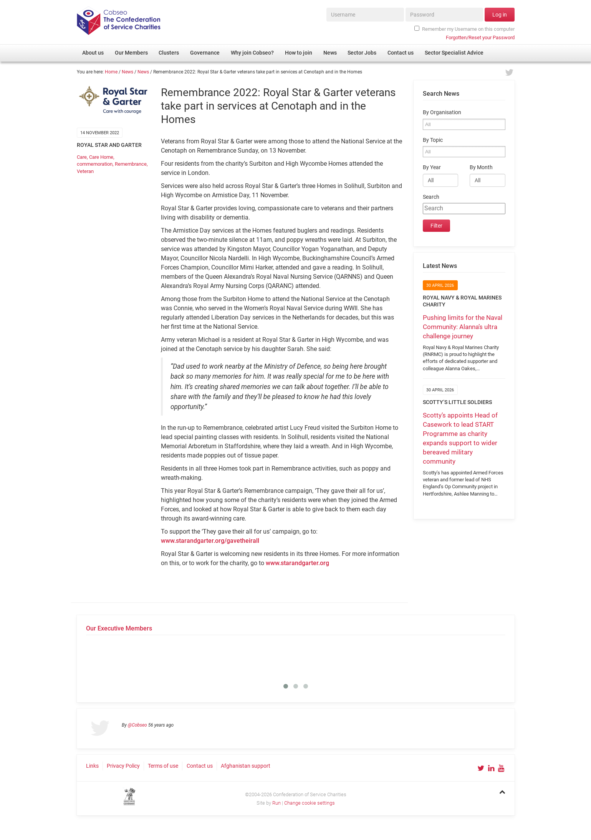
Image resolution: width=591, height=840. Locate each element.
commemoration (95, 164)
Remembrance (131, 164)
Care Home (101, 157)
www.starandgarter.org (297, 563)
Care (82, 157)
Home (111, 72)
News (127, 72)
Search (431, 197)
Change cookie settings (309, 803)
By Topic (433, 140)
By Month (481, 167)
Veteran (85, 171)
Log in (499, 15)
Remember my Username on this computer (464, 29)
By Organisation (442, 112)
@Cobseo (137, 725)
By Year (432, 167)
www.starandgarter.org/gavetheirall (210, 540)
